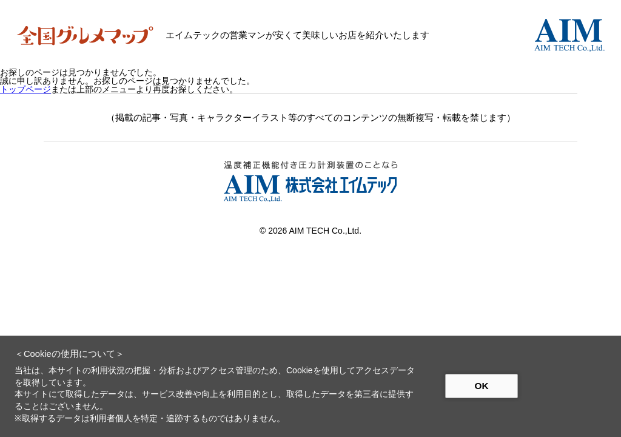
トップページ (25, 89)
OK (481, 386)
